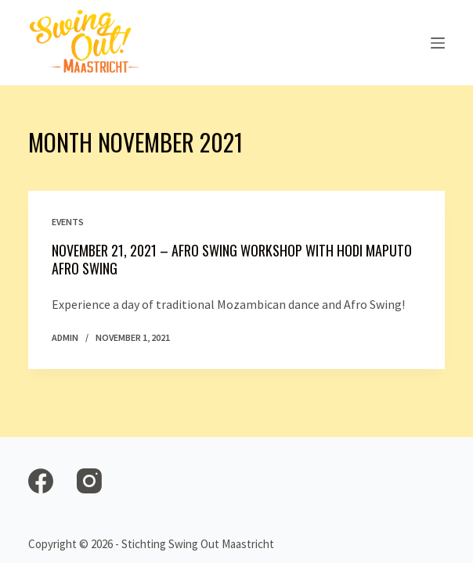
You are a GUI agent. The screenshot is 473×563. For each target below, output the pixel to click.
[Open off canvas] (438, 43)
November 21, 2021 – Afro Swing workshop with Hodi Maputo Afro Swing (232, 259)
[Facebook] (40, 480)
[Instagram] (89, 480)
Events (68, 222)
